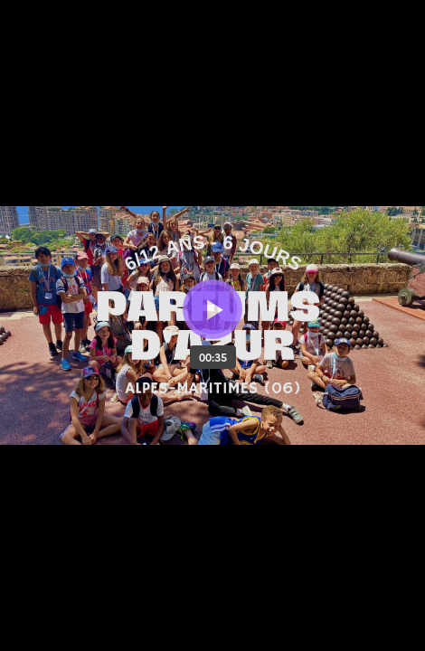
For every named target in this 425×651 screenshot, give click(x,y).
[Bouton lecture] (212, 309)
